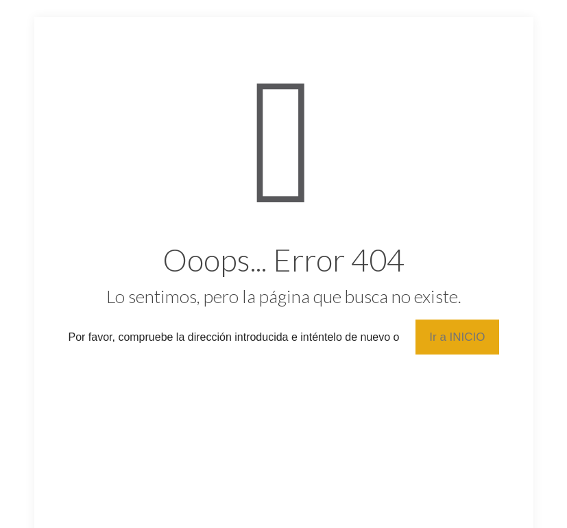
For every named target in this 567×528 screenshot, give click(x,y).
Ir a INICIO (457, 337)
